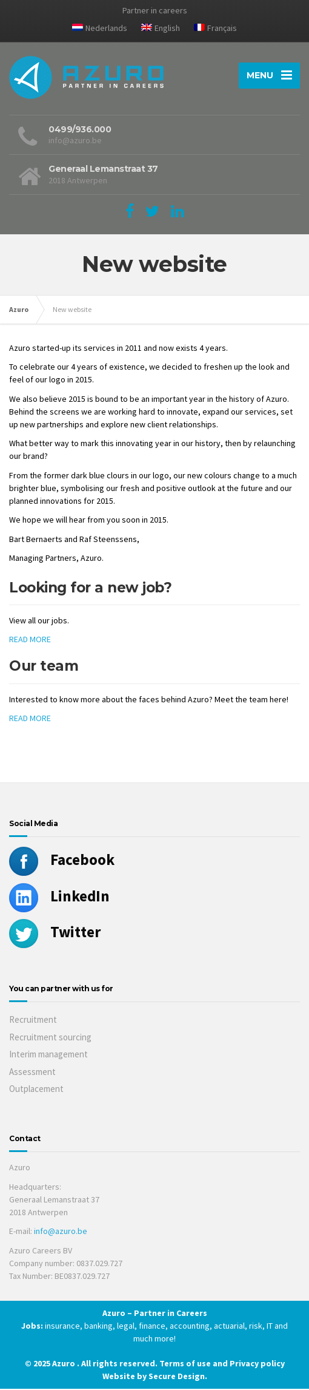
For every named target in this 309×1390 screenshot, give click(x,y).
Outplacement (36, 1090)
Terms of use (186, 1364)
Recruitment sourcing (50, 1038)
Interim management (48, 1056)
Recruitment (33, 1021)
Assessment (32, 1073)
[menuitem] (99, 30)
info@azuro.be (60, 1232)
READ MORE (30, 641)
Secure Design (176, 1377)
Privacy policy (257, 1364)
